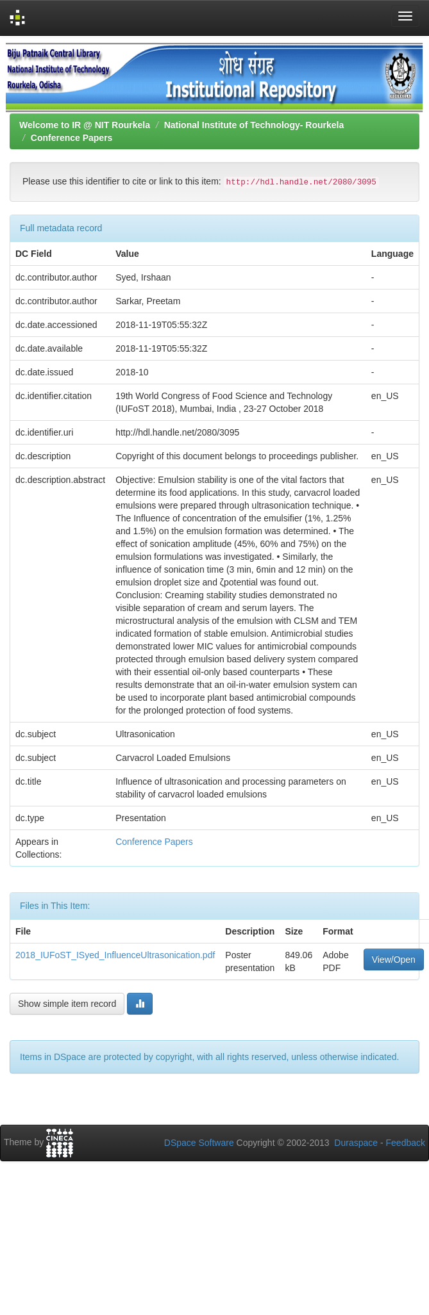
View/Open (394, 959)
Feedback (405, 1143)
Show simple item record (67, 1004)
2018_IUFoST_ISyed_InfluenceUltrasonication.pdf (115, 955)
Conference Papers (72, 138)
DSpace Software (199, 1143)
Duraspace (356, 1143)
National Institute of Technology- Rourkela (254, 125)
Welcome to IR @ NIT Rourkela (84, 125)
